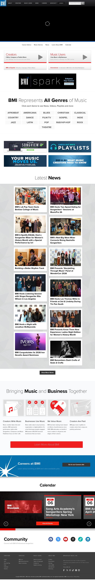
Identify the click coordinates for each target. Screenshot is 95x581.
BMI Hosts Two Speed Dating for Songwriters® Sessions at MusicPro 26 (65, 209)
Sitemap (50, 563)
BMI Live (21, 559)
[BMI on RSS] (82, 570)
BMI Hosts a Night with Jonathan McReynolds (26, 325)
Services (21, 555)
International (51, 567)
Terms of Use (70, 576)
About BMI (51, 555)
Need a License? (38, 559)
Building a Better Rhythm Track (29, 268)
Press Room (51, 561)
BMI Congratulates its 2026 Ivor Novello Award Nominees (30, 353)
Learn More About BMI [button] (46, 444)
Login (5, 559)
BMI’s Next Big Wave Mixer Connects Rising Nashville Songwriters (62, 240)
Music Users (37, 555)
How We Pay (7, 563)
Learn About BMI (57, 45)
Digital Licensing (38, 565)
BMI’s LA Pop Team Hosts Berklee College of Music (27, 208)
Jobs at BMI (51, 565)
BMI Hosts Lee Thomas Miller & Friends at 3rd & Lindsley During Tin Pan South (65, 301)
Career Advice (26, 45)
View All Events (47, 523)
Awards (6, 568)
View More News (47, 373)
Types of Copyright (38, 561)
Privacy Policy (76, 576)
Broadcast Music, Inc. (70, 555)
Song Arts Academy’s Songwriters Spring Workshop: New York (60, 512)
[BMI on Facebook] (64, 570)
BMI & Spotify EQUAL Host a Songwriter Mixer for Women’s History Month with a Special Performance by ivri (29, 239)
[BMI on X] (67, 570)
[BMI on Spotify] (76, 570)
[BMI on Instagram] (70, 570)
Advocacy (50, 568)
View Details (49, 517)
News (47, 45)
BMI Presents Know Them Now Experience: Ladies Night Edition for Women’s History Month (65, 332)
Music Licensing (22, 563)
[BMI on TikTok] (73, 570)
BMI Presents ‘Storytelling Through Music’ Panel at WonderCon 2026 (62, 271)
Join (5, 561)
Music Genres (38, 45)
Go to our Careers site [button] (76, 465)
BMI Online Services (23, 561)
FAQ (5, 565)
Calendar (68, 45)
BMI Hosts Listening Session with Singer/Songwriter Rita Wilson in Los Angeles (28, 296)
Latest (48, 178)
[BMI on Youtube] (79, 570)
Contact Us (36, 563)
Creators (7, 555)
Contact (50, 559)
